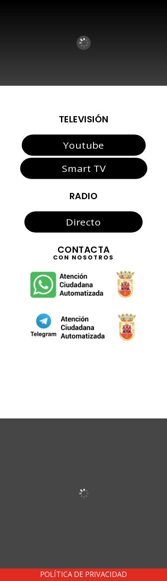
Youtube (83, 144)
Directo (83, 221)
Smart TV (83, 168)
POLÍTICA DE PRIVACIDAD (83, 574)
